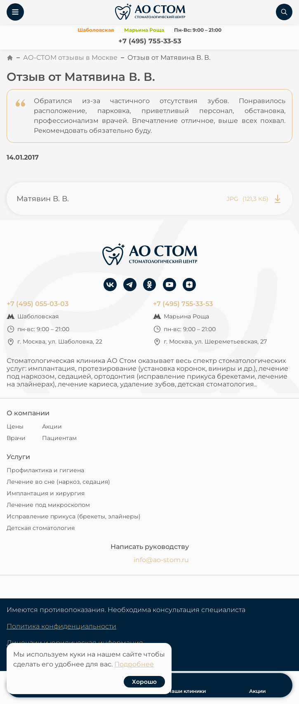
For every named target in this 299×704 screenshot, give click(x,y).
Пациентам (59, 438)
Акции (52, 426)
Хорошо (144, 681)
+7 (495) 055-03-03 (37, 304)
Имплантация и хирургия (46, 493)
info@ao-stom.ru (161, 560)
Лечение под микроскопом (48, 505)
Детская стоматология (41, 528)
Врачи (16, 438)
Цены (15, 426)
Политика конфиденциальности (61, 626)
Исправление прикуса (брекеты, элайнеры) (74, 516)
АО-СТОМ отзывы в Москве (70, 57)
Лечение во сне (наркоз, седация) (58, 481)
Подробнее (134, 664)
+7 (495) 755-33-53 (149, 41)
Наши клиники (186, 685)
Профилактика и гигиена (45, 470)
